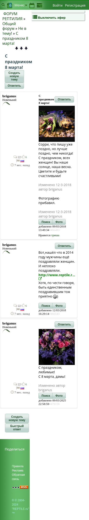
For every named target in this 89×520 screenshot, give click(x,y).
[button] (14, 76)
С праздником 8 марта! (15, 38)
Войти (58, 5)
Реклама (17, 470)
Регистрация (75, 5)
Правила (17, 466)
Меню (20, 5)
